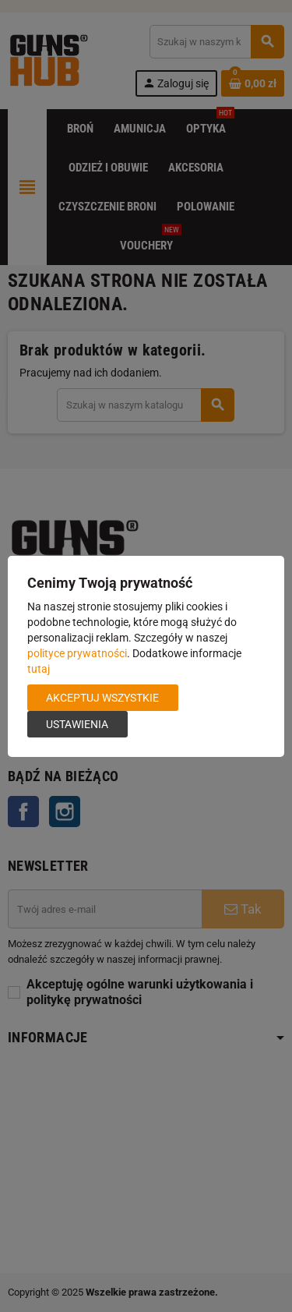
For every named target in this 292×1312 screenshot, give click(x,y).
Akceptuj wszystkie (102, 697)
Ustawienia (77, 724)
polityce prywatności (77, 653)
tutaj (38, 669)
